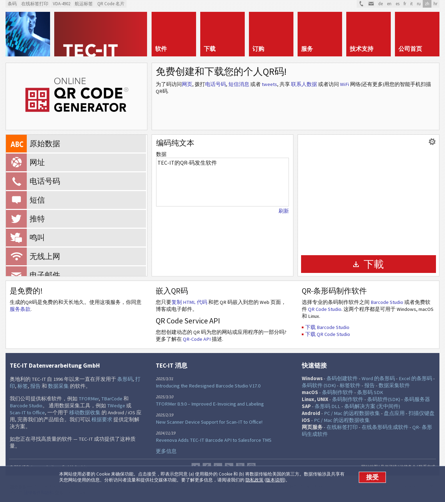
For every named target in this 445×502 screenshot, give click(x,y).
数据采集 (58, 386)
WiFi (344, 84)
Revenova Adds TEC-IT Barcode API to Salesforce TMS (214, 440)
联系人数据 (304, 84)
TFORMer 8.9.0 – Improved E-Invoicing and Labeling (210, 404)
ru (419, 4)
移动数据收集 (84, 412)
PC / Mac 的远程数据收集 (352, 413)
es (397, 4)
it (411, 4)
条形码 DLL (327, 406)
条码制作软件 (337, 392)
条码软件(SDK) (383, 399)
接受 (372, 477)
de (380, 4)
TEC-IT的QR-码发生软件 (222, 182)
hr (435, 4)
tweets (269, 84)
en (389, 4)
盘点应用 (394, 413)
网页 (187, 84)
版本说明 (275, 480)
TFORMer (89, 398)
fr (405, 4)
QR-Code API (197, 339)
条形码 (125, 379)
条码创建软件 (342, 378)
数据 (161, 154)
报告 (35, 386)
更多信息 (166, 451)
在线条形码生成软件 (385, 427)
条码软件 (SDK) (319, 385)
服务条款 (20, 309)
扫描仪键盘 (421, 413)
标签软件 (350, 385)
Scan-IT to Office (27, 412)
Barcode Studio (387, 302)
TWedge (116, 405)
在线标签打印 (342, 427)
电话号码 (215, 84)
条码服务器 (417, 399)
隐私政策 (254, 480)
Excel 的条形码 (415, 378)
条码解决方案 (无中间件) (372, 406)
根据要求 (101, 419)
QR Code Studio (324, 309)
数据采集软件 (394, 385)
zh (427, 4)
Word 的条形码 (378, 378)
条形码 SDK (370, 392)
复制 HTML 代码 (189, 302)
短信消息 (238, 84)
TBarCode (111, 398)
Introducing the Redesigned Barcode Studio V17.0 (208, 386)
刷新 (283, 211)
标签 (22, 386)
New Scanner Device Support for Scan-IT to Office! (209, 422)
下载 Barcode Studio (327, 327)
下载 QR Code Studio (327, 334)
